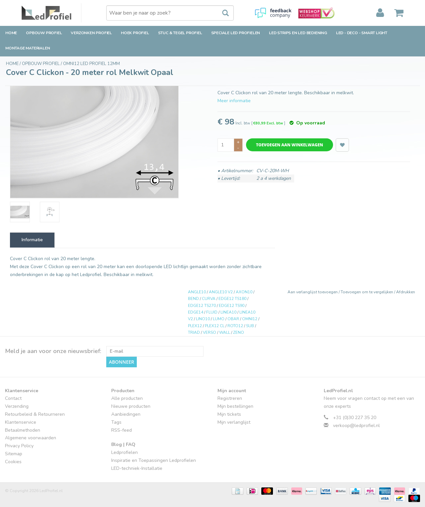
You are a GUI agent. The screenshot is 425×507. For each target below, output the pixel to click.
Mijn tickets (229, 414)
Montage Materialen (27, 48)
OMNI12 (249, 319)
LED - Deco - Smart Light (361, 33)
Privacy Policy (19, 446)
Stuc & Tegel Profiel (180, 33)
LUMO (218, 319)
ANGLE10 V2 (221, 292)
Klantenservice (20, 422)
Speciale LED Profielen (235, 33)
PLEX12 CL (214, 325)
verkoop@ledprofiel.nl (356, 425)
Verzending (17, 406)
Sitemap (13, 454)
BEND (193, 298)
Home (11, 33)
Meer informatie (234, 101)
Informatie (32, 240)
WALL (224, 332)
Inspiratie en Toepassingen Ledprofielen (153, 460)
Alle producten (127, 398)
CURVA (208, 298)
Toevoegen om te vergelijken (367, 292)
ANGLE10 (197, 292)
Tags (116, 422)
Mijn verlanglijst (233, 422)
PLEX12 (195, 325)
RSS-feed (121, 430)
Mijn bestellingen (235, 406)
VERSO (209, 332)
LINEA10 (228, 312)
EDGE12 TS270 (202, 305)
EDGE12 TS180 (232, 298)
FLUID (211, 312)
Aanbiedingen (125, 414)
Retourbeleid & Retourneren (35, 414)
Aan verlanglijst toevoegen (313, 292)
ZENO (238, 332)
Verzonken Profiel (91, 33)
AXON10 (244, 292)
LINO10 (203, 319)
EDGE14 (195, 312)
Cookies (13, 462)
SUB (250, 325)
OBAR (233, 319)
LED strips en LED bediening (298, 33)
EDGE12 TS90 (231, 305)
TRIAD (194, 332)
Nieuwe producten (130, 406)
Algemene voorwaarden (30, 438)
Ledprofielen (124, 452)
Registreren (229, 398)
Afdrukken (405, 292)
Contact (13, 398)
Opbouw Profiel (44, 33)
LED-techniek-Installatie (136, 468)
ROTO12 (235, 325)
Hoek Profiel (135, 33)
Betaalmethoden (22, 430)
